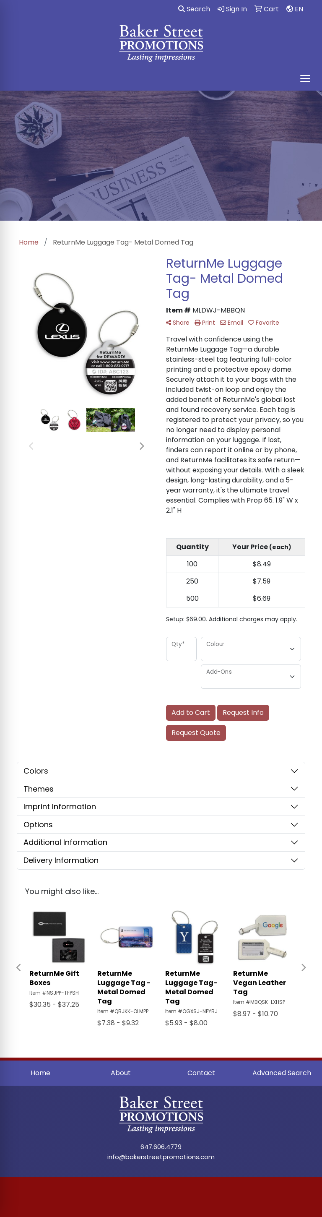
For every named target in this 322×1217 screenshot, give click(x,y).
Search (194, 9)
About (121, 1073)
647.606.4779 (161, 1146)
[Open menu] (305, 78)
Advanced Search (281, 1073)
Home (40, 1073)
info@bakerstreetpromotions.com (161, 1156)
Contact (201, 1073)
